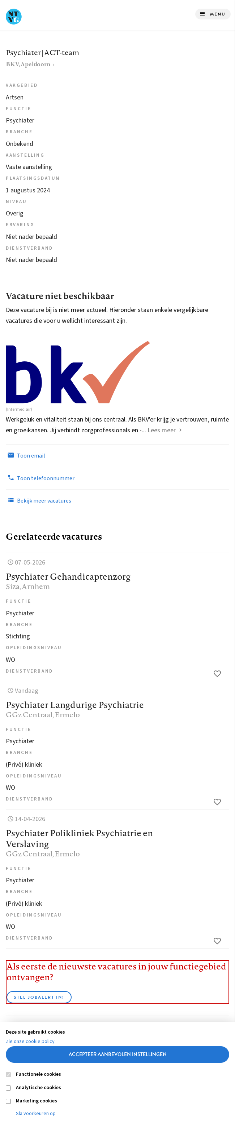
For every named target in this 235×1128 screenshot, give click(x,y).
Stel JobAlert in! (39, 997)
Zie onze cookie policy (30, 1041)
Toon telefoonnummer (40, 478)
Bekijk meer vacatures (38, 500)
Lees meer (162, 430)
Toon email (25, 455)
